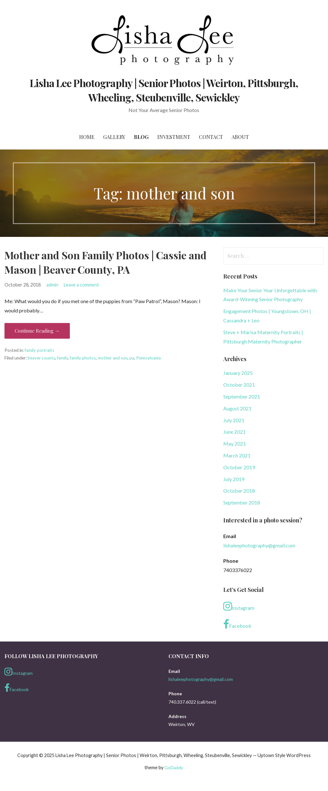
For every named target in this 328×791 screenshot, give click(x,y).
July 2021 (233, 420)
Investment (173, 136)
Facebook (237, 624)
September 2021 (241, 396)
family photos (83, 357)
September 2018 (241, 502)
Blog (141, 136)
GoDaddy (173, 767)
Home (86, 136)
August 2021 (237, 408)
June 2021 (234, 432)
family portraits (39, 350)
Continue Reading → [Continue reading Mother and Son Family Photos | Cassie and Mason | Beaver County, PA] (37, 330)
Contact (211, 136)
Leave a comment (81, 284)
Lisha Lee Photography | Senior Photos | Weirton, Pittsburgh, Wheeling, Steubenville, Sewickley (164, 90)
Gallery (114, 136)
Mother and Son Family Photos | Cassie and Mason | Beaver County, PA (105, 262)
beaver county (41, 357)
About (240, 136)
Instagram (238, 606)
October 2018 (239, 491)
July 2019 (233, 479)
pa (131, 357)
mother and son (112, 357)
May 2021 (234, 443)
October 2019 (239, 467)
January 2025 (238, 373)
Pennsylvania (148, 357)
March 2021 (236, 455)
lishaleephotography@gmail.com (259, 545)
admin (52, 284)
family (62, 357)
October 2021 (239, 385)
